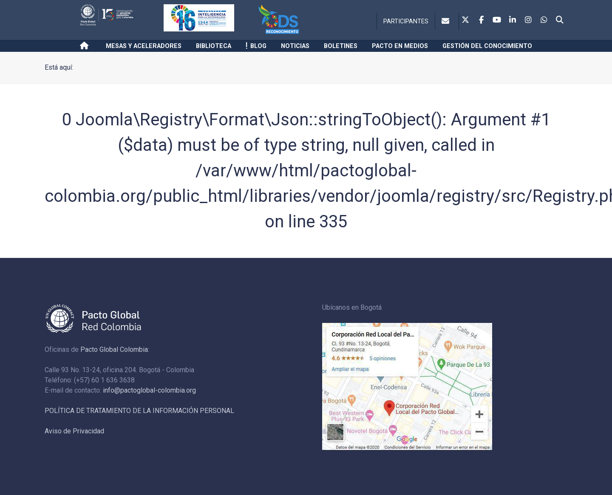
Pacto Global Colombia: (114, 349)
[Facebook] (481, 20)
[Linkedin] (512, 20)
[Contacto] (447, 21)
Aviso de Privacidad (74, 431)
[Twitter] (465, 20)
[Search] (559, 20)
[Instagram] (528, 20)
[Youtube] (496, 20)
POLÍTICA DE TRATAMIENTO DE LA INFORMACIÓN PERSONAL (139, 411)
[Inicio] (86, 46)
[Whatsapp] (544, 20)
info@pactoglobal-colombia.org (149, 390)
